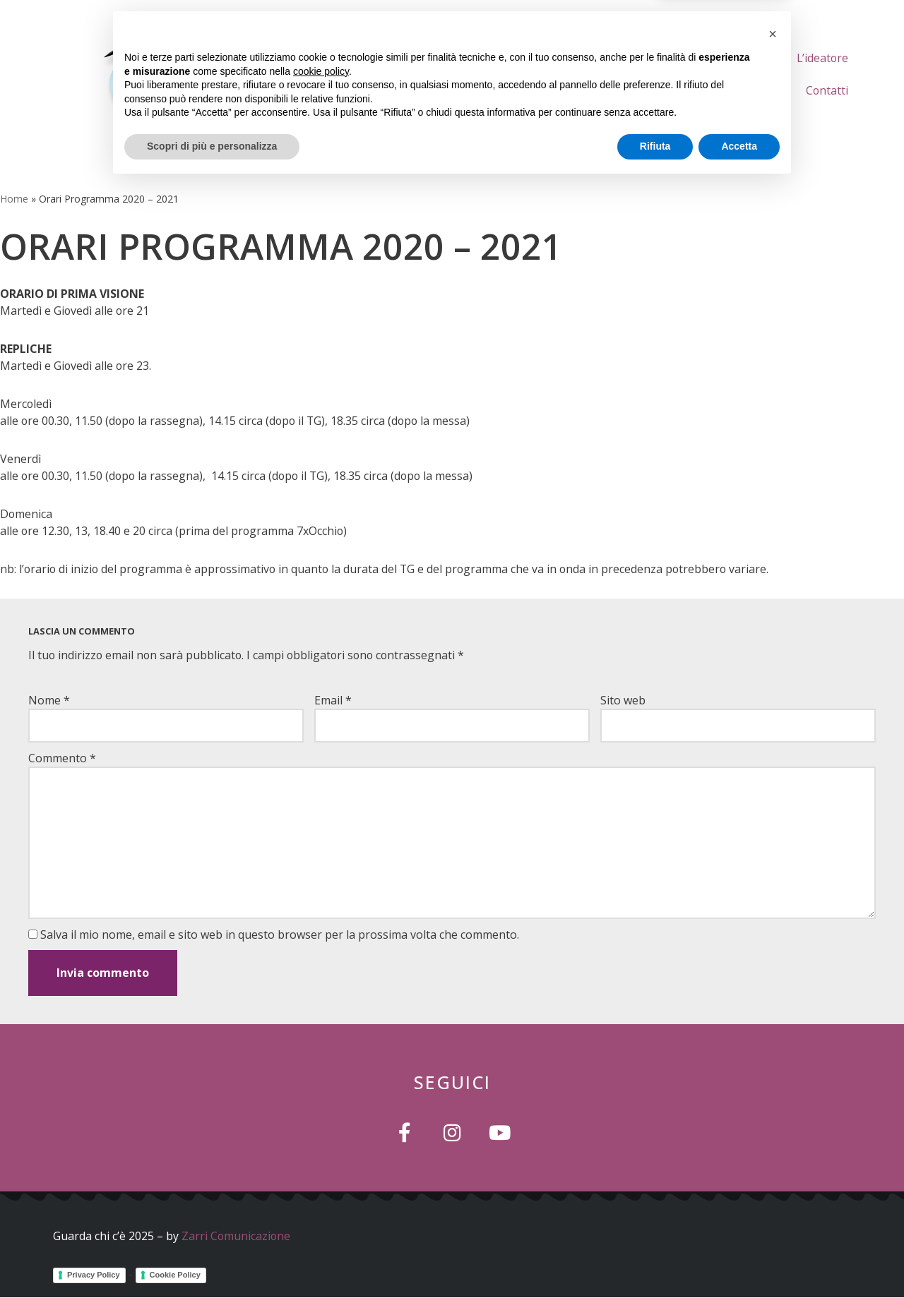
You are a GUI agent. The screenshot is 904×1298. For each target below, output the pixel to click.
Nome (49, 700)
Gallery (758, 90)
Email (333, 700)
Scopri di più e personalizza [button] (212, 1259)
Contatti (826, 90)
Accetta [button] (739, 1259)
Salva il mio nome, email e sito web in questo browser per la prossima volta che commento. (279, 934)
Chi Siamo (655, 58)
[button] (772, 1147)
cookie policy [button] (321, 1184)
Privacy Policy (93, 1274)
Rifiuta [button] (655, 1259)
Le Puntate (738, 58)
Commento (62, 758)
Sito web (623, 700)
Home (584, 58)
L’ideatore (821, 58)
